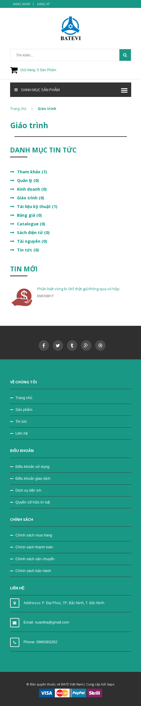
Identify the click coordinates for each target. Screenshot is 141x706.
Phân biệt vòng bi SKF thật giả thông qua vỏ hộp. (78, 288)
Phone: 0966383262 (40, 642)
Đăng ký (43, 4)
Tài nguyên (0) (32, 241)
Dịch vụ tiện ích (29, 490)
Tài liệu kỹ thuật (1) (37, 206)
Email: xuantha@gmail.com (46, 622)
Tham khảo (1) (32, 171)
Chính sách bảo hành (33, 571)
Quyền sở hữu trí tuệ (33, 502)
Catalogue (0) (31, 224)
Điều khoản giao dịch (33, 478)
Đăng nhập (21, 4)
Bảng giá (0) (29, 215)
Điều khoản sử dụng (33, 466)
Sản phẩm (24, 409)
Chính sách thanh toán (34, 547)
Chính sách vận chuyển (35, 559)
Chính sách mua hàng (34, 535)
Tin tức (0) (28, 250)
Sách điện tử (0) (33, 232)
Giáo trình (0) (30, 198)
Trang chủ (21, 108)
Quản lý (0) (28, 180)
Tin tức (21, 421)
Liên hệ (22, 433)
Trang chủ (24, 398)
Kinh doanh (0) (32, 189)
